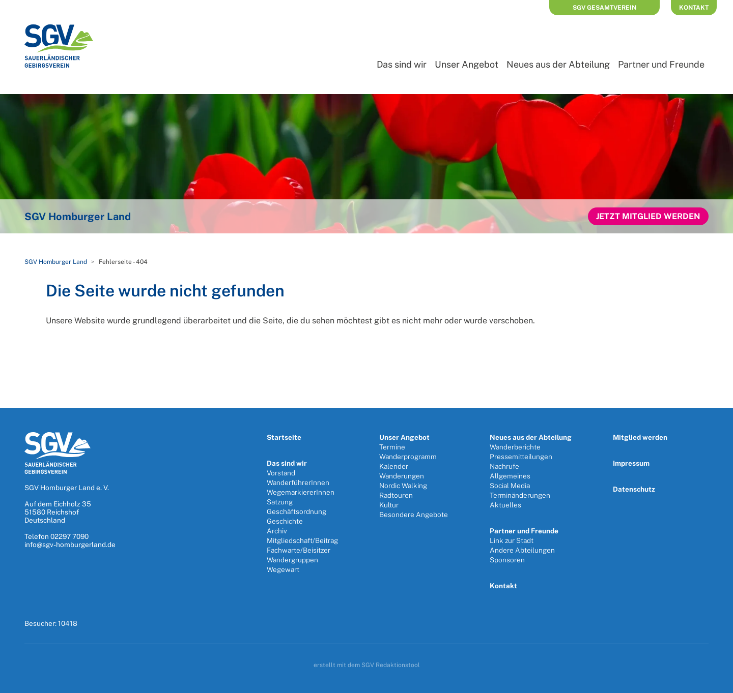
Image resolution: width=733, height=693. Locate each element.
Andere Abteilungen (522, 550)
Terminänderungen (520, 495)
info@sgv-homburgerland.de (70, 544)
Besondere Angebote (413, 514)
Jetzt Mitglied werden (648, 216)
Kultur (389, 505)
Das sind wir (402, 64)
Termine (392, 447)
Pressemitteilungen (521, 457)
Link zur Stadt (511, 540)
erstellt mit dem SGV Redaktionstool (367, 665)
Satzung (280, 502)
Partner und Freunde (661, 64)
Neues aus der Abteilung (558, 64)
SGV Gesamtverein (604, 7)
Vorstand (281, 473)
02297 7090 (69, 536)
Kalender (393, 466)
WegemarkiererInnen (300, 492)
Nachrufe (504, 466)
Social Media (510, 485)
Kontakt (694, 7)
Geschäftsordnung (296, 511)
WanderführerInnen (298, 482)
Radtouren (396, 495)
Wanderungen (401, 476)
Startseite (284, 437)
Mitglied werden (640, 437)
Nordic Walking (403, 485)
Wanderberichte (515, 447)
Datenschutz (634, 489)
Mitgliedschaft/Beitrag (302, 540)
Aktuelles (505, 505)
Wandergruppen (292, 560)
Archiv (277, 531)
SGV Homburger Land (55, 261)
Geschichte (285, 521)
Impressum (631, 463)
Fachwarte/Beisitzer (298, 550)
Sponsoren (507, 560)
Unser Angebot (466, 64)
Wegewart (283, 569)
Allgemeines (510, 476)
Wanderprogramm (408, 457)
